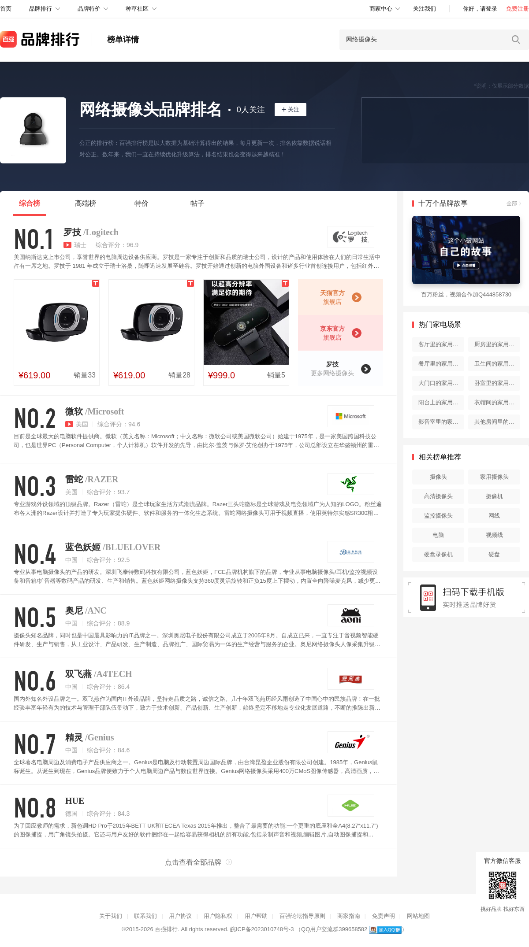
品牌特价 (89, 8)
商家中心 (380, 8)
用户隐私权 (218, 916)
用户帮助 (256, 916)
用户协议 (180, 916)
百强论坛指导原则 (302, 916)
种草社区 (137, 8)
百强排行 (166, 929)
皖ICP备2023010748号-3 (262, 929)
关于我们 (110, 916)
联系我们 (145, 916)
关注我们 (424, 8)
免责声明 (383, 916)
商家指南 (348, 916)
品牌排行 (40, 8)
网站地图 (418, 916)
